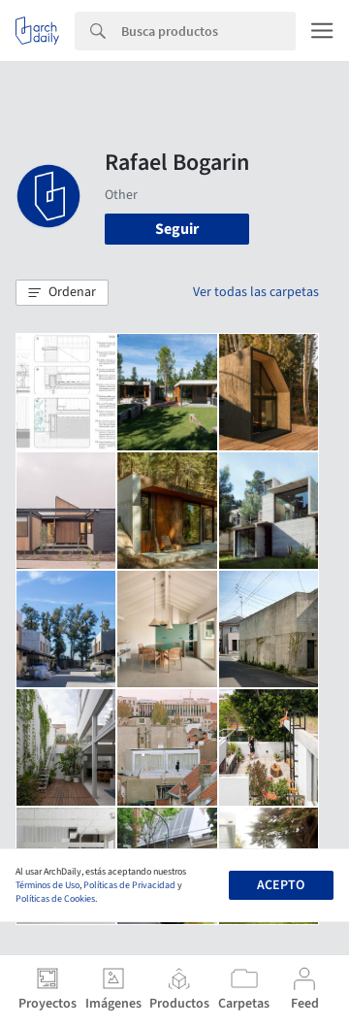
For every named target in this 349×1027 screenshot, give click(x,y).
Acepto (280, 885)
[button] (62, 293)
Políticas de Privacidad (129, 885)
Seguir (177, 229)
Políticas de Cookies (55, 899)
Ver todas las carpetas (256, 292)
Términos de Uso (47, 885)
